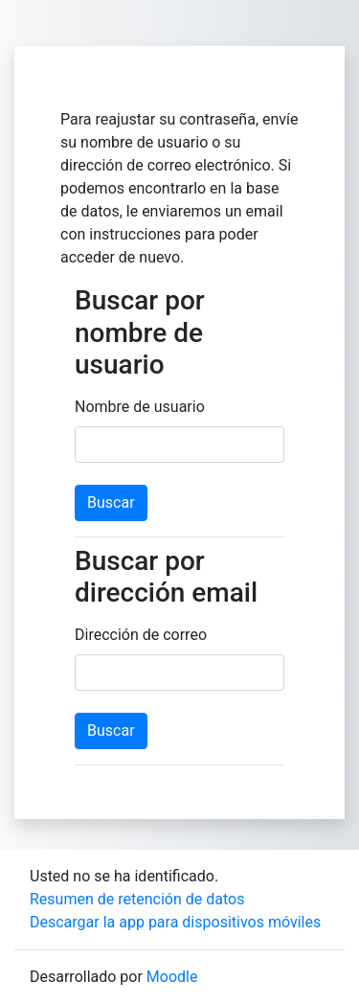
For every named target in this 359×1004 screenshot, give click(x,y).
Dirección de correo (141, 635)
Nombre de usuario (140, 407)
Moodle (172, 977)
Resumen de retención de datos (137, 899)
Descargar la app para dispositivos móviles (175, 922)
